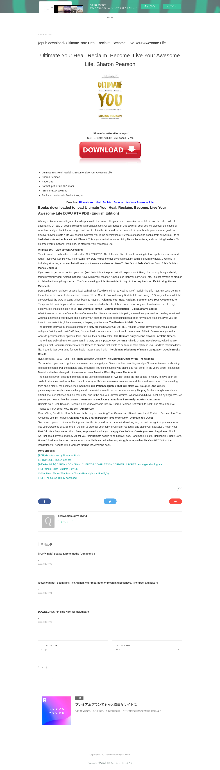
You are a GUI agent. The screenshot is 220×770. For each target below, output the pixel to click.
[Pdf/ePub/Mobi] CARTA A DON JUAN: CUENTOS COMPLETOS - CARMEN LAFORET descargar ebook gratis (100, 464)
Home (110, 17)
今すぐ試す (150, 6)
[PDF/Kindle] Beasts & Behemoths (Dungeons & (67, 553)
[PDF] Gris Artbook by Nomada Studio (59, 455)
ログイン (171, 6)
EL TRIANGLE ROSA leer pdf (54, 459)
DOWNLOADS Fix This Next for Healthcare (63, 612)
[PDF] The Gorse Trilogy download (57, 477)
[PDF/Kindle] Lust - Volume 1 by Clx (58, 468)
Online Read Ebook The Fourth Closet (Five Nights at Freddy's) (73, 473)
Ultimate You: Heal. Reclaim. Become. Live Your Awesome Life (116, 202)
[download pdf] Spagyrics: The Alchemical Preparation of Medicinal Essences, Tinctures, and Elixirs (98, 582)
